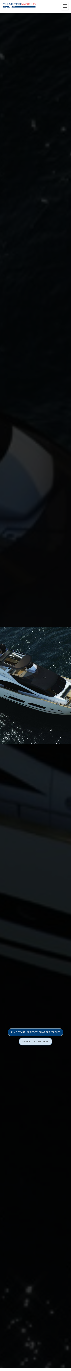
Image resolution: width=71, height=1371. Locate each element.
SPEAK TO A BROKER (35, 1041)
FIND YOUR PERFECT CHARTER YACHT (35, 1032)
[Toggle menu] (65, 6)
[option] (35, 685)
